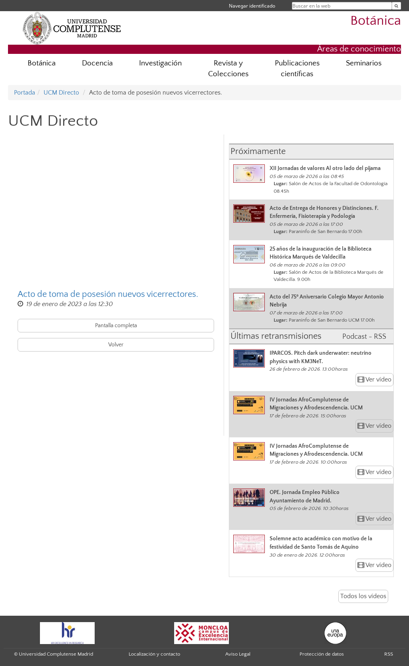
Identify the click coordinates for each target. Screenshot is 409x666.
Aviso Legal (237, 654)
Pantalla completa (116, 325)
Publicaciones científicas (297, 68)
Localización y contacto (154, 654)
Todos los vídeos (363, 596)
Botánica (375, 21)
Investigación (160, 63)
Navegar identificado (252, 5)
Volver (115, 345)
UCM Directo (61, 92)
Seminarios (363, 63)
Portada (24, 92)
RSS (388, 654)
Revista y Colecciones (228, 68)
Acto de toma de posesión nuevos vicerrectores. (108, 294)
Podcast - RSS (364, 337)
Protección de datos (322, 654)
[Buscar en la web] (396, 6)
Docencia (97, 63)
